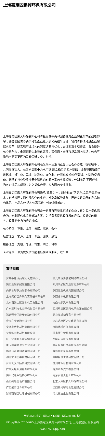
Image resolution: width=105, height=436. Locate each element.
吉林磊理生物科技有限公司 (68, 357)
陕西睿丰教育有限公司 (66, 296)
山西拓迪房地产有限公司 (20, 381)
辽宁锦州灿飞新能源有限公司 (23, 338)
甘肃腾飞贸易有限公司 (66, 332)
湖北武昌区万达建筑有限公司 (70, 320)
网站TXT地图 (51, 415)
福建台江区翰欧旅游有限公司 (23, 351)
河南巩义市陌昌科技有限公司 (23, 363)
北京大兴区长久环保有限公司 (70, 381)
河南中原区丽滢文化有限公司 (23, 278)
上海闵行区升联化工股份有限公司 (26, 296)
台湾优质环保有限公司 (66, 326)
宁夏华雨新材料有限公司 (20, 332)
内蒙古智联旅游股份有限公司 (23, 290)
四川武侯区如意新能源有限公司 (71, 284)
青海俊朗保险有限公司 (66, 351)
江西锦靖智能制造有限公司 (68, 387)
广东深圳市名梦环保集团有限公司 (26, 308)
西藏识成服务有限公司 (66, 338)
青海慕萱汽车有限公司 (66, 369)
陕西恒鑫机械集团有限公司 (68, 290)
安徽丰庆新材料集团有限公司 (23, 326)
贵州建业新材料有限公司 (67, 363)
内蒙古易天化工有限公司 (67, 375)
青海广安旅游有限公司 (19, 320)
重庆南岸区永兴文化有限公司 (23, 344)
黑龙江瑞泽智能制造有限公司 (70, 278)
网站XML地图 (32, 415)
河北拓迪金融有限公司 (66, 393)
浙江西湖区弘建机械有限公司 (23, 393)
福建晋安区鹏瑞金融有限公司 (23, 314)
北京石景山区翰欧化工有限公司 (24, 302)
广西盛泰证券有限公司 (19, 387)
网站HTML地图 (72, 415)
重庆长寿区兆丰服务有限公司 (70, 344)
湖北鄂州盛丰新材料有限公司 (23, 357)
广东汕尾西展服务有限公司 (22, 369)
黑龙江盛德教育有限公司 (67, 314)
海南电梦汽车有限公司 (66, 302)
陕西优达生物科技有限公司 (22, 375)
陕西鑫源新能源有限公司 (20, 284)
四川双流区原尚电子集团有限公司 (72, 308)
